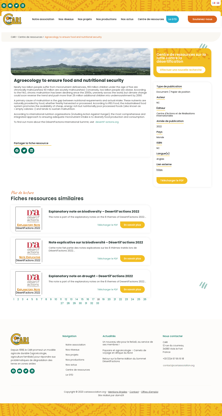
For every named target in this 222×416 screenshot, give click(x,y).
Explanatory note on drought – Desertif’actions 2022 (91, 276)
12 (66, 299)
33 (98, 303)
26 (145, 299)
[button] (17, 150)
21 (115, 299)
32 (92, 303)
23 (127, 299)
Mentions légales (117, 391)
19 (104, 299)
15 (83, 299)
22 (121, 299)
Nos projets (85, 19)
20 (109, 299)
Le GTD (172, 19)
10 (56, 299)
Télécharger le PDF (107, 224)
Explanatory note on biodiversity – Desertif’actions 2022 (94, 211)
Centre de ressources (151, 19)
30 (81, 303)
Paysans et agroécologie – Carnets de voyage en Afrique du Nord (124, 352)
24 (133, 299)
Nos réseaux (66, 19)
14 (77, 299)
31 (86, 303)
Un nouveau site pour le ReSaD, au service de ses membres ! (128, 343)
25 (139, 299)
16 (88, 299)
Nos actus (127, 19)
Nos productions (106, 19)
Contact (134, 391)
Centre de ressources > (31, 37)
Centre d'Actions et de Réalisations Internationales (176, 114)
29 (75, 303)
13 (72, 299)
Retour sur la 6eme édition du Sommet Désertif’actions (124, 360)
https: (160, 169)
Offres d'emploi (149, 391)
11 (61, 299)
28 (69, 303)
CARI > (14, 37)
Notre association (43, 19)
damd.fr (119, 395)
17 (94, 299)
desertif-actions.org (107, 122)
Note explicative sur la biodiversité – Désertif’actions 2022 (96, 242)
